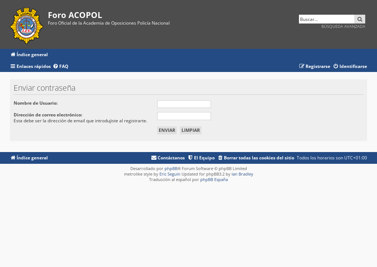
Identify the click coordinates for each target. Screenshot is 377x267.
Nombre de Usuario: (35, 103)
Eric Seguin (169, 174)
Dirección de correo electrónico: (48, 115)
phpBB (171, 168)
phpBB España (214, 179)
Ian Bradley (242, 174)
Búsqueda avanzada (343, 26)
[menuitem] (60, 67)
